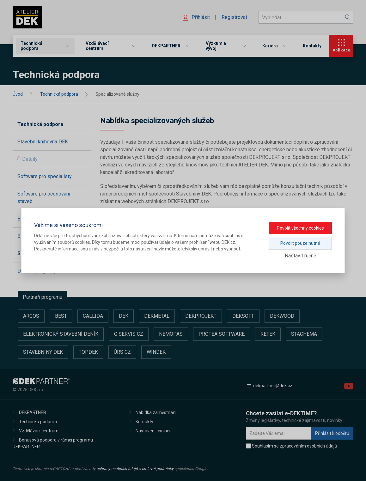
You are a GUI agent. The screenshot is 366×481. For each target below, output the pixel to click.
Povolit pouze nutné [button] (300, 243)
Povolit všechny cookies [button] (300, 228)
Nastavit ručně (300, 256)
